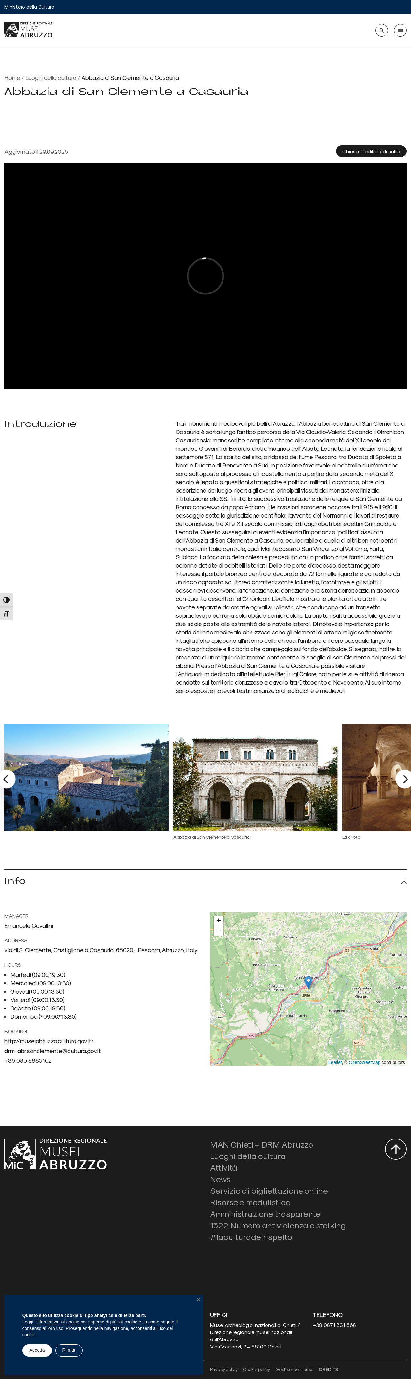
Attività (223, 1167)
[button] (308, 982)
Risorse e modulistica (250, 1202)
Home (12, 77)
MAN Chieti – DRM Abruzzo (261, 1144)
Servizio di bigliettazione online (269, 1190)
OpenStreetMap (364, 1062)
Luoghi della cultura (50, 77)
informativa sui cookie (57, 1321)
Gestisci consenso (294, 1369)
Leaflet (335, 1062)
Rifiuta (68, 1350)
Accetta (37, 1350)
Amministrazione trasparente (265, 1213)
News (220, 1179)
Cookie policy (256, 1369)
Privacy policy (224, 1369)
